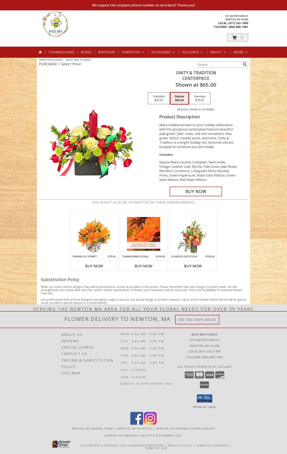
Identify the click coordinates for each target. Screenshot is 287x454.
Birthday (106, 52)
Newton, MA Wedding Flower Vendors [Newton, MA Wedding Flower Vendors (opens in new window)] (185, 428)
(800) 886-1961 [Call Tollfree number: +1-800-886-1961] (213, 357)
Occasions (163, 52)
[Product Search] (219, 64)
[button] (237, 37)
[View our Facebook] (136, 423)
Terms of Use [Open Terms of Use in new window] (156, 448)
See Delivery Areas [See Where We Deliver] (197, 319)
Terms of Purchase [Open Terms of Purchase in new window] (212, 445)
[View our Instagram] (150, 423)
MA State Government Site (161, 435)
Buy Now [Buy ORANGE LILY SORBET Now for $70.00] (94, 266)
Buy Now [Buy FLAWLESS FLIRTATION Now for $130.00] (193, 266)
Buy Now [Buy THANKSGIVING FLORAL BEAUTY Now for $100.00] (143, 266)
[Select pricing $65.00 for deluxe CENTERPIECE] (179, 98)
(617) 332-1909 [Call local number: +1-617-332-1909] (238, 23)
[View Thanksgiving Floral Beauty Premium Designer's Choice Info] (143, 234)
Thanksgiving (61, 52)
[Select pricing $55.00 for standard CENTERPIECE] (159, 98)
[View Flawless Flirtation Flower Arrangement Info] (193, 234)
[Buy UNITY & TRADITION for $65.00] (196, 191)
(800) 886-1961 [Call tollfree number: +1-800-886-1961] (238, 27)
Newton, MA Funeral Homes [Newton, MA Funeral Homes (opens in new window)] (93, 428)
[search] (245, 64)
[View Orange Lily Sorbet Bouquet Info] (94, 234)
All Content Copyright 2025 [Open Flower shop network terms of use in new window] (104, 445)
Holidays (193, 52)
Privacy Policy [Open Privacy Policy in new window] (180, 445)
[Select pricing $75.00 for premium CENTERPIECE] (199, 98)
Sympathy (133, 52)
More (241, 52)
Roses (86, 52)
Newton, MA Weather (121, 435)
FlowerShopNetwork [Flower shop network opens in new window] (146, 445)
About (218, 52)
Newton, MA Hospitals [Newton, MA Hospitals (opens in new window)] (135, 428)
